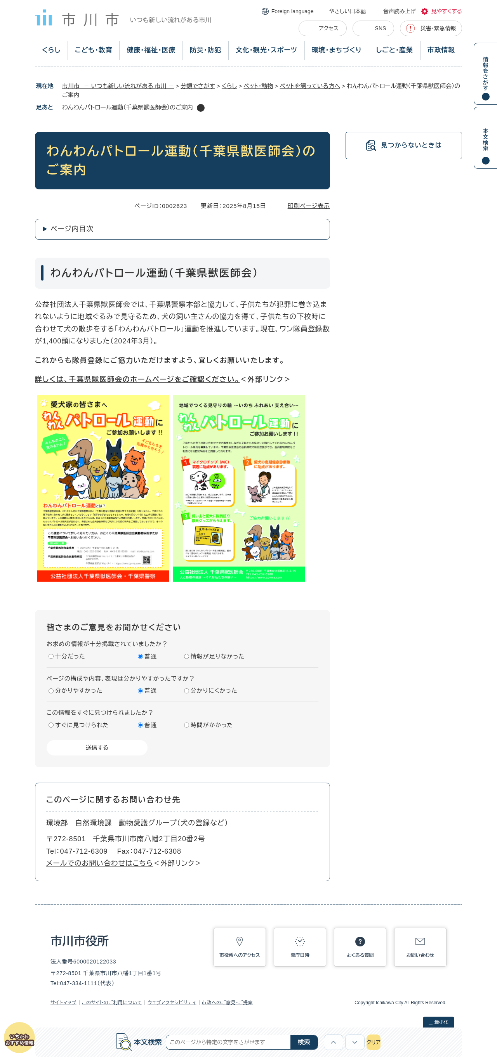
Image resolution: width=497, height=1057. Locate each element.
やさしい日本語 (347, 11)
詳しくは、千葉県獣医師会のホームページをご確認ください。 (137, 379)
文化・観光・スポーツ (266, 50)
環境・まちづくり (336, 50)
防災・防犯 (205, 50)
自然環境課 (93, 823)
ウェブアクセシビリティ (172, 1002)
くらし (51, 50)
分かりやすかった (79, 690)
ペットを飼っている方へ (310, 86)
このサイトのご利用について (112, 1002)
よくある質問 (360, 955)
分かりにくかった (214, 690)
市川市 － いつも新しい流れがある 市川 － (118, 86)
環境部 (57, 823)
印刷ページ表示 (309, 206)
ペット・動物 (258, 86)
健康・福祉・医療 (151, 50)
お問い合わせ (420, 955)
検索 (304, 1042)
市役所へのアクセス (239, 955)
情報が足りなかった (218, 656)
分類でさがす (198, 86)
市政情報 (441, 50)
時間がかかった (212, 725)
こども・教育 (94, 50)
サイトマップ (63, 1002)
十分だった (70, 656)
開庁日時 (300, 955)
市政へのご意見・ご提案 (227, 1002)
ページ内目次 (72, 229)
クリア (374, 1042)
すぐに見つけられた (82, 725)
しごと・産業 (394, 50)
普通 (150, 656)
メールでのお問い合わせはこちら (99, 863)
